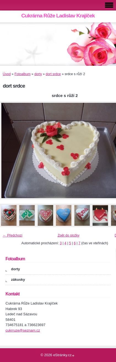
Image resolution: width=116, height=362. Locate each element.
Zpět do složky (69, 235)
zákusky (18, 279)
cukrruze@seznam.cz (23, 330)
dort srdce (53, 74)
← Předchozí (12, 235)
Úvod (7, 74)
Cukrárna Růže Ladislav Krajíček (58, 16)
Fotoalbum (23, 74)
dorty (38, 74)
